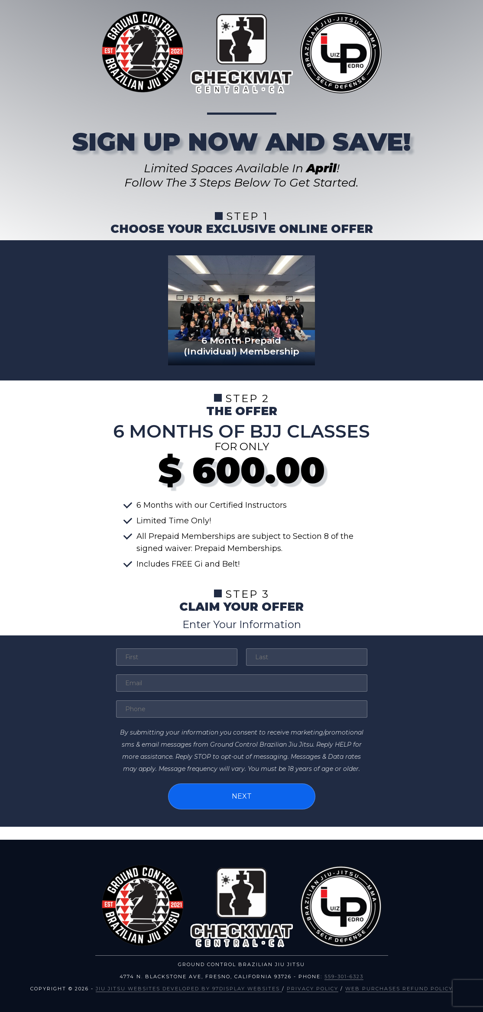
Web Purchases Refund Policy (399, 989)
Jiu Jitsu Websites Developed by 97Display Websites (189, 989)
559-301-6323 (343, 976)
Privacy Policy (312, 989)
